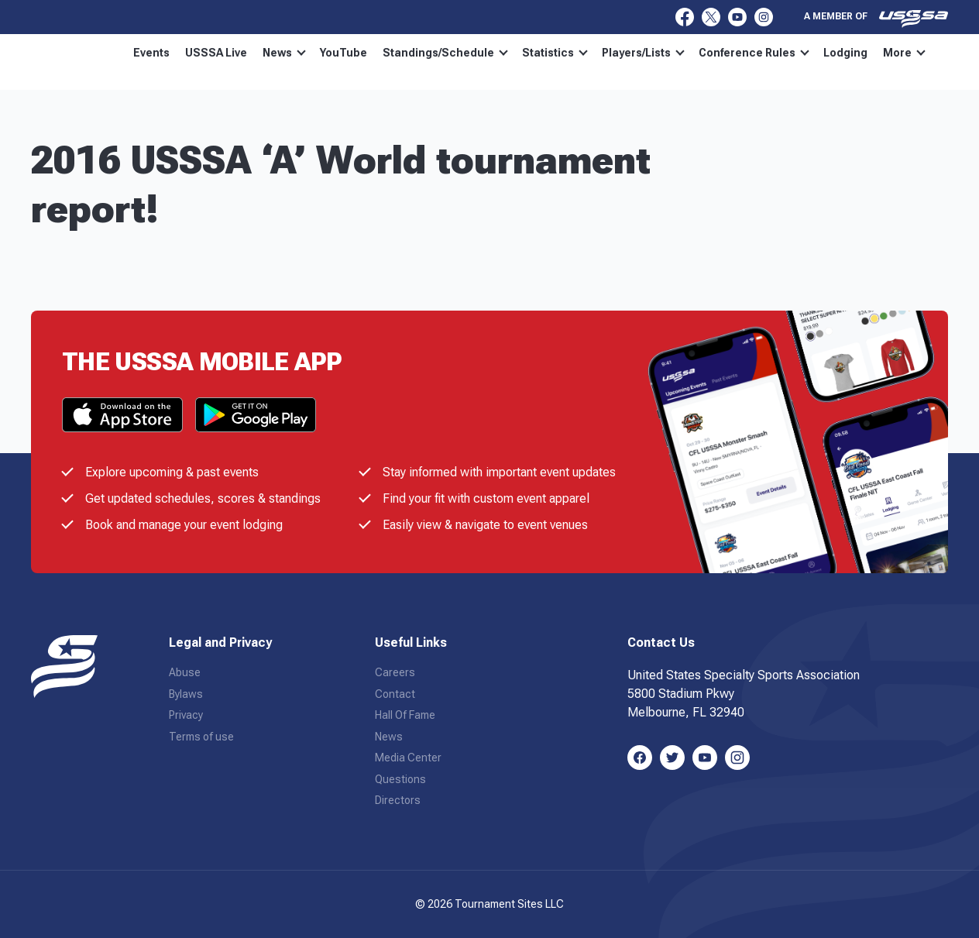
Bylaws (186, 694)
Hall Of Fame (405, 715)
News (284, 52)
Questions (400, 779)
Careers (395, 672)
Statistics (555, 52)
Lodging (845, 52)
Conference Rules (754, 52)
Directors (398, 800)
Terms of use (201, 736)
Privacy (186, 715)
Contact (395, 694)
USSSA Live (216, 52)
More (904, 52)
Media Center (408, 757)
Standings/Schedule (445, 52)
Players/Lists (643, 52)
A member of (876, 18)
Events (151, 52)
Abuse (185, 672)
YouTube (343, 52)
